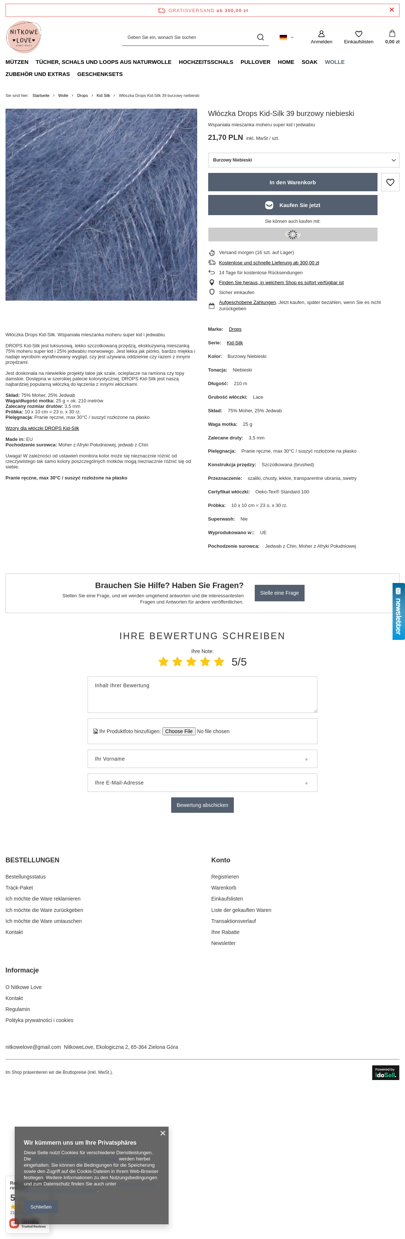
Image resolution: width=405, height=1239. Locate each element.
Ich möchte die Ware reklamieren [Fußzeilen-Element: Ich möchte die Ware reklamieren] (43, 1045)
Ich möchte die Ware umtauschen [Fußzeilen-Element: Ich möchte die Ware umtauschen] (43, 1067)
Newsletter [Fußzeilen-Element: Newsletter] (223, 1090)
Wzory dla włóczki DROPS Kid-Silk (42, 428)
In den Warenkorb (293, 182)
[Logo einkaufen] (23, 37)
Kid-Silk (235, 342)
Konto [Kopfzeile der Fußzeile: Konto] (221, 1006)
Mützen (17, 62)
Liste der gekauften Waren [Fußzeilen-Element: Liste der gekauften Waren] (241, 1056)
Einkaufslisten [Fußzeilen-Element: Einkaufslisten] (227, 1045)
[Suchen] (260, 37)
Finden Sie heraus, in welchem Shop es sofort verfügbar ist (281, 282)
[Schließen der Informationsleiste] (392, 10)
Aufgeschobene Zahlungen (247, 302)
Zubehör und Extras (37, 74)
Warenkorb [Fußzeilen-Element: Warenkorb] (223, 1034)
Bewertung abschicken (202, 805)
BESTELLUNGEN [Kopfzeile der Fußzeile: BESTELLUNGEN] (32, 1006)
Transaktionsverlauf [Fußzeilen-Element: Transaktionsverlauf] (233, 1067)
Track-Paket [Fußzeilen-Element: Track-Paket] (19, 1034)
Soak (309, 62)
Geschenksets (100, 74)
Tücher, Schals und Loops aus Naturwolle (104, 62)
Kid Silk (103, 95)
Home (286, 62)
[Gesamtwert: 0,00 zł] (392, 37)
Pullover (255, 62)
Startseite (41, 95)
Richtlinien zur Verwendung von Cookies (75, 1159)
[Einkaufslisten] (358, 37)
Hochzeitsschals (206, 62)
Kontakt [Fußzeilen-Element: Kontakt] (14, 1079)
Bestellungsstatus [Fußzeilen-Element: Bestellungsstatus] (25, 1023)
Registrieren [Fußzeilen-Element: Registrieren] (225, 1023)
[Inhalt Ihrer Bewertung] (202, 694)
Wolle (335, 62)
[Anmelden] (321, 37)
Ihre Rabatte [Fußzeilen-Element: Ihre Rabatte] (225, 1079)
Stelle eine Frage (279, 593)
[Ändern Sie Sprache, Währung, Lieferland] (287, 37)
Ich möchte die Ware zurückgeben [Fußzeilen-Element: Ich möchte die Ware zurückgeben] (44, 1056)
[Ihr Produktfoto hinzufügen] (210, 731)
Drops (82, 95)
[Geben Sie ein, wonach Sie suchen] (195, 37)
